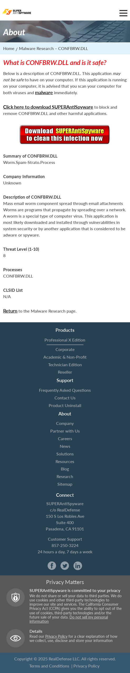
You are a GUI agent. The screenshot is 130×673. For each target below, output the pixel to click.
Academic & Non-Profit (65, 356)
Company (65, 423)
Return (10, 311)
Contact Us (65, 397)
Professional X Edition (64, 339)
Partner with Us (65, 430)
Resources (65, 461)
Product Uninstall (65, 405)
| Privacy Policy (85, 665)
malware (44, 92)
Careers (65, 438)
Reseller (65, 371)
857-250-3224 (65, 545)
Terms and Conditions (49, 665)
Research (65, 476)
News (65, 446)
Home (8, 48)
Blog (65, 468)
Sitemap (64, 483)
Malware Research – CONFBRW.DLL (53, 48)
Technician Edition (65, 364)
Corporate (65, 349)
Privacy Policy (56, 636)
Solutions (65, 453)
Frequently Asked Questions (65, 390)
